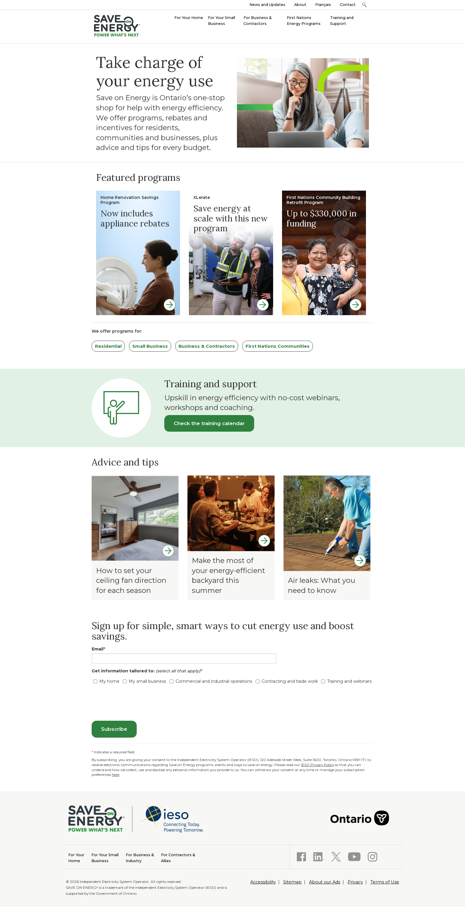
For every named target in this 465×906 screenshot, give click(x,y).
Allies (178, 857)
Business (105, 857)
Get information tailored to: (148, 671)
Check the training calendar (209, 423)
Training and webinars (346, 681)
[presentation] (137, 703)
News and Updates (267, 4)
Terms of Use (384, 882)
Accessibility (263, 882)
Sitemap (292, 882)
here (115, 774)
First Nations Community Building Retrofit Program (323, 200)
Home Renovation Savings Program (130, 200)
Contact (348, 4)
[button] (364, 5)
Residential (108, 346)
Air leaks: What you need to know (321, 585)
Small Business (150, 346)
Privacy (355, 882)
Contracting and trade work (287, 681)
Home (76, 857)
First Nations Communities (278, 346)
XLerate (201, 197)
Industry (140, 857)
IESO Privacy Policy (317, 765)
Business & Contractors (207, 346)
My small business (144, 681)
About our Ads (324, 882)
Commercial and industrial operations (211, 681)
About (300, 4)
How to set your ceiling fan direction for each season (131, 580)
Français (323, 4)
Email (98, 649)
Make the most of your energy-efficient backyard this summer (228, 575)
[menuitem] (188, 17)
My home (106, 681)
